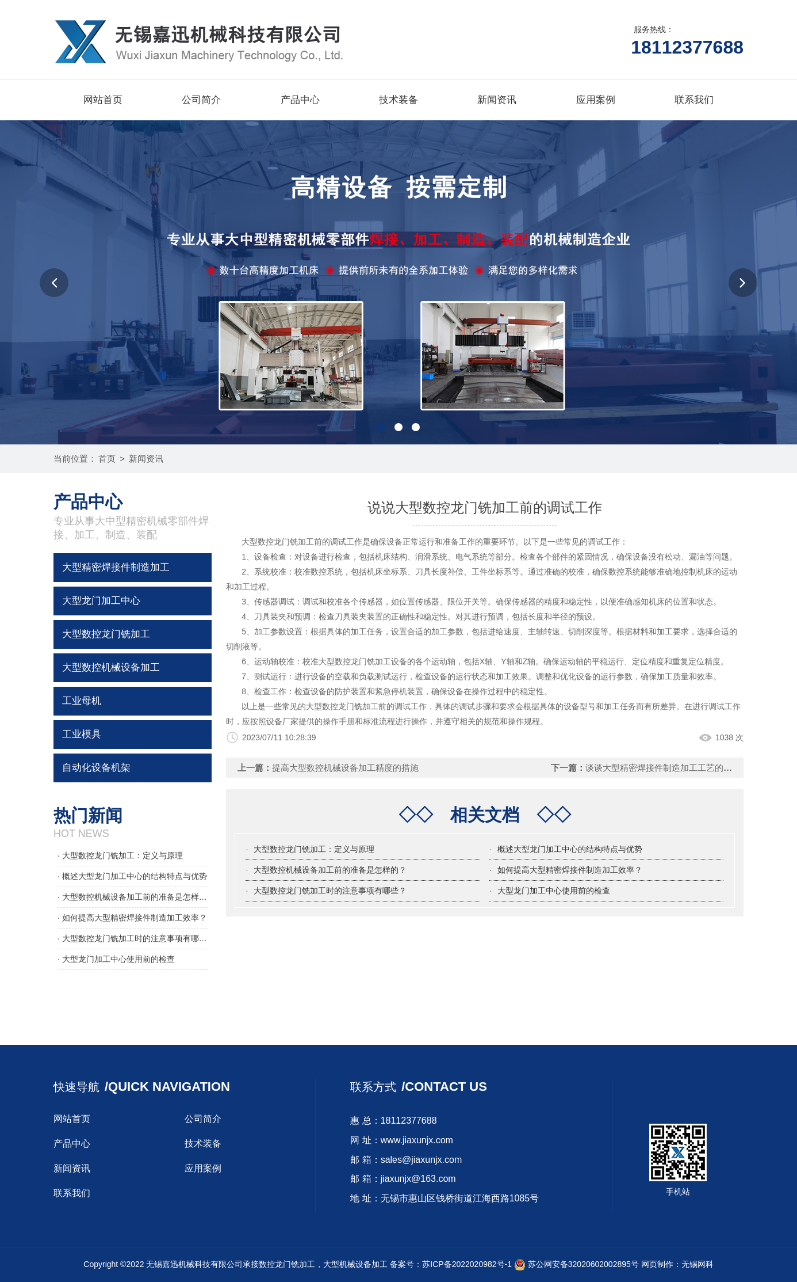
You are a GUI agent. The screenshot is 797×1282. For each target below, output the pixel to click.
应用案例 (595, 99)
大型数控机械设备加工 (111, 667)
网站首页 (102, 99)
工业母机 (81, 700)
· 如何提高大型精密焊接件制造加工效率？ (132, 917)
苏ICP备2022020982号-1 (467, 1264)
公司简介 (201, 99)
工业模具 (81, 734)
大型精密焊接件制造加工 (116, 567)
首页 (107, 458)
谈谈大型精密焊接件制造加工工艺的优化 (663, 768)
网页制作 (657, 1264)
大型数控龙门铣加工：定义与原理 (314, 849)
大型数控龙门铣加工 (106, 634)
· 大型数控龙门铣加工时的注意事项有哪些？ (133, 938)
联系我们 (694, 99)
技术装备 (398, 99)
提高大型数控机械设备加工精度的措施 (345, 768)
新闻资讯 (496, 99)
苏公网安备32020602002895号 (576, 1264)
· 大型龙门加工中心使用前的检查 (116, 959)
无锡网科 (697, 1264)
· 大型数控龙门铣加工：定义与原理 (120, 855)
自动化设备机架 (96, 767)
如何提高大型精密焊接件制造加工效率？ (569, 869)
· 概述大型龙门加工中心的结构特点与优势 (132, 876)
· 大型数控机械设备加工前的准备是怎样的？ (133, 896)
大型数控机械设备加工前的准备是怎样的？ (330, 869)
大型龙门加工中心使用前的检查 (553, 890)
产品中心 (300, 99)
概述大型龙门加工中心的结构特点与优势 (569, 849)
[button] (54, 282)
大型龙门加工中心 (101, 600)
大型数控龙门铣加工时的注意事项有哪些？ (330, 890)
